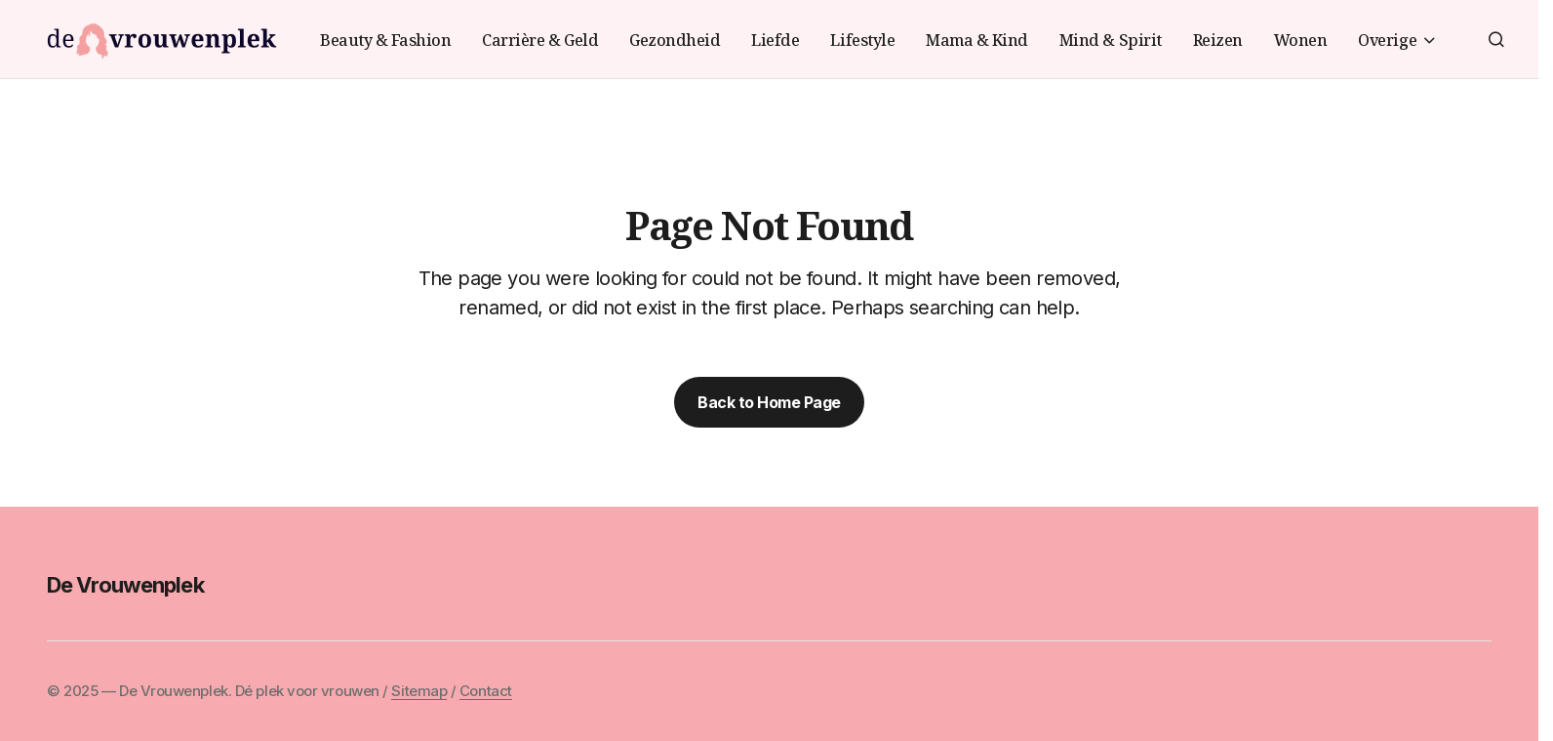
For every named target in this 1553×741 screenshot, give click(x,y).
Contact (485, 690)
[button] (1496, 39)
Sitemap (419, 690)
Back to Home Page (769, 402)
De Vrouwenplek (125, 584)
